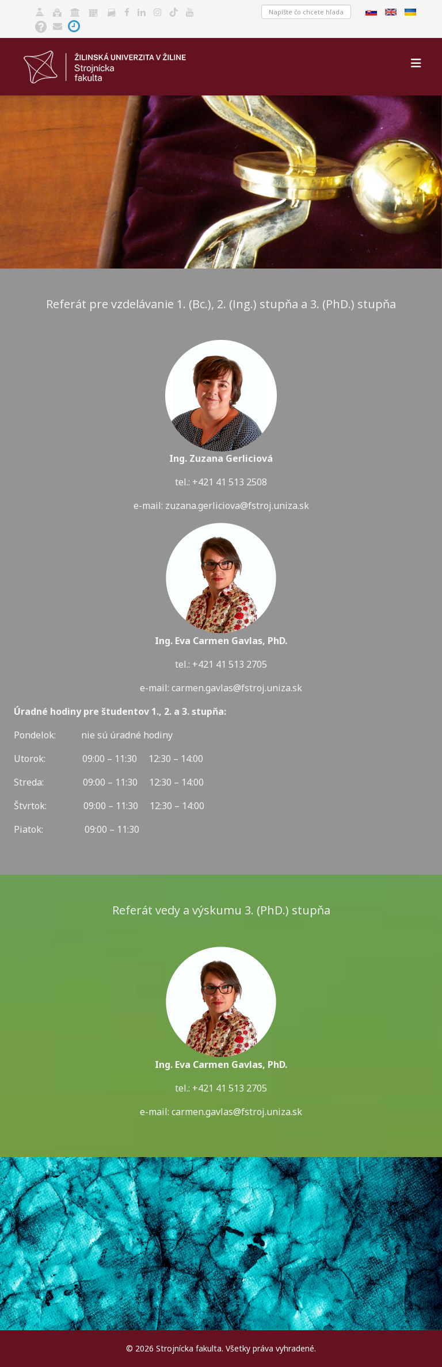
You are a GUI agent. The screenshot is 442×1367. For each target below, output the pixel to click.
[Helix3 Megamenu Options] (416, 63)
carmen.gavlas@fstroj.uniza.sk (237, 1111)
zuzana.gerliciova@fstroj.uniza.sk (237, 505)
